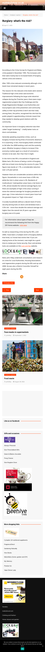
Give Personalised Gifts (11, 450)
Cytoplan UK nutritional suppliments (16, 540)
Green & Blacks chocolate (12, 454)
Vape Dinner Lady (10, 570)
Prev (7, 290)
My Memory (8, 561)
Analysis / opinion (10, 328)
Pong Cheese (8, 458)
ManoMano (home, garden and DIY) (16, 557)
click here (23, 225)
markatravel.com (7, 611)
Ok (22, 649)
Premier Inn (8, 566)
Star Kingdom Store (10, 462)
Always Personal (9, 445)
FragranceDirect (9, 544)
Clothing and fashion (9, 615)
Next (37, 290)
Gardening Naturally (10, 548)
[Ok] (43, 646)
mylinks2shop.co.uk (13, 2)
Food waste (9, 378)
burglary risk (9, 283)
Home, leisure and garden (10, 619)
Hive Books (8, 553)
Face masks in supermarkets (16, 332)
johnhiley (8, 335)
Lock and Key (26, 246)
